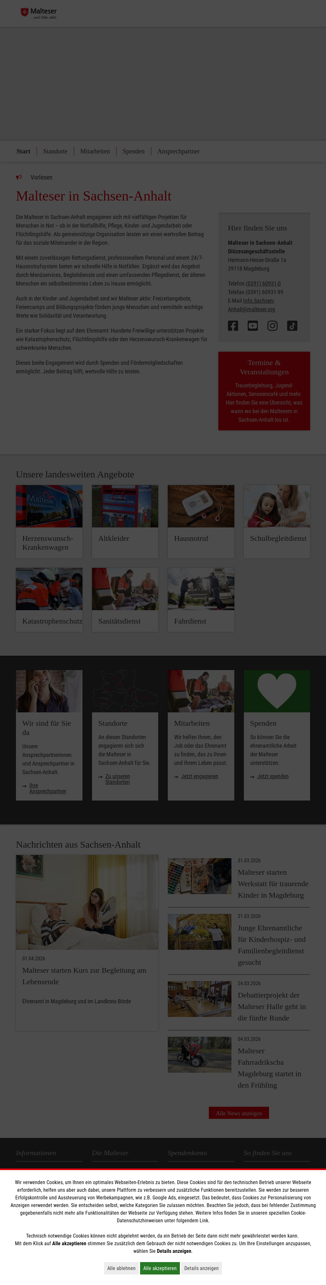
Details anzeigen (203, 1268)
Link (204, 1221)
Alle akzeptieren (161, 1268)
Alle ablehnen (123, 1268)
